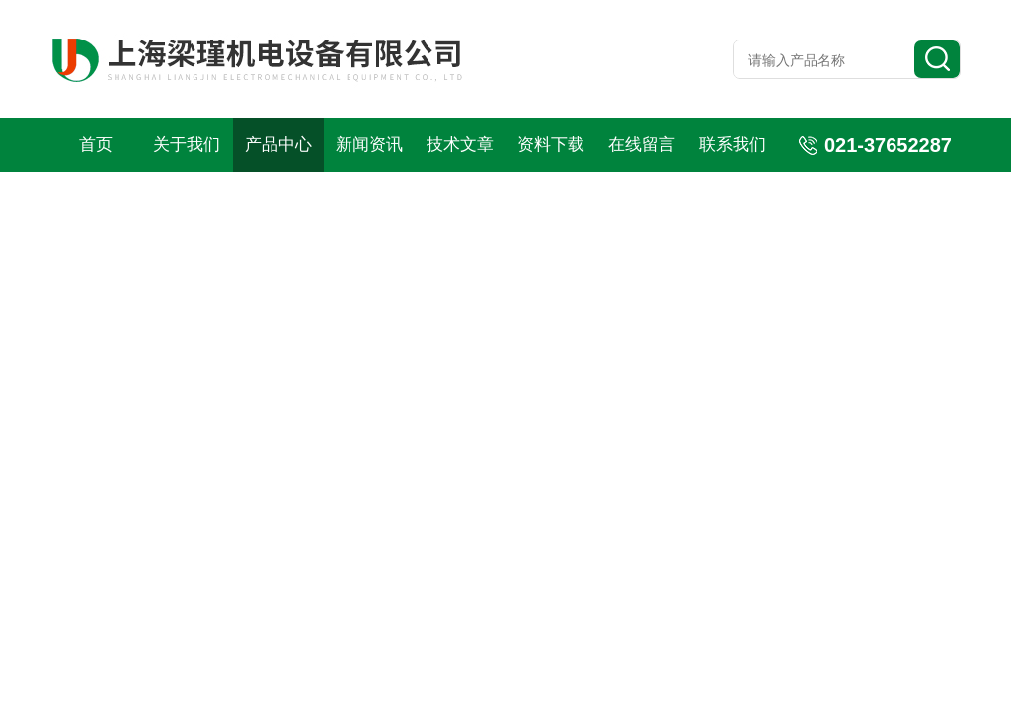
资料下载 (550, 144)
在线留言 (641, 144)
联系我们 (732, 144)
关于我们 (186, 144)
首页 (96, 144)
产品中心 (278, 144)
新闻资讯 (369, 144)
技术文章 (460, 144)
